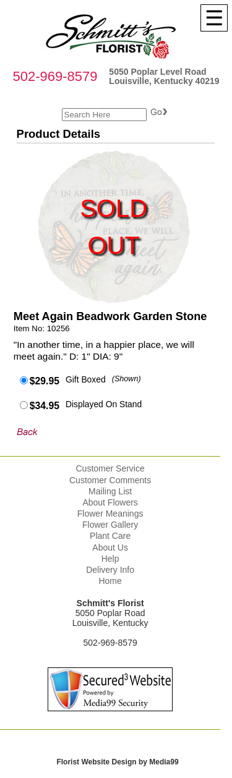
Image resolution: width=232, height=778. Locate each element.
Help (110, 559)
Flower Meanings (110, 513)
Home (109, 581)
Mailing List (110, 491)
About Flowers (109, 502)
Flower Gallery (110, 525)
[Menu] (214, 18)
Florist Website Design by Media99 (117, 762)
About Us (110, 547)
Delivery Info (110, 570)
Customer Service (109, 468)
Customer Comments (110, 480)
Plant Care (110, 536)
